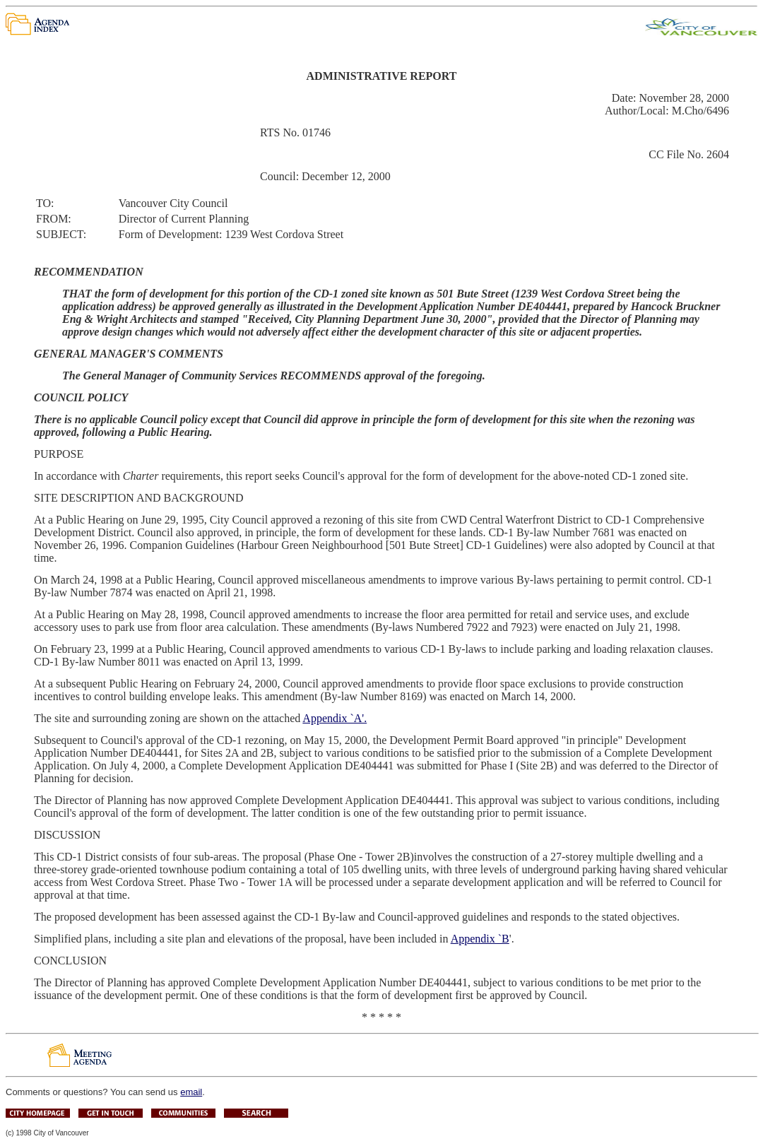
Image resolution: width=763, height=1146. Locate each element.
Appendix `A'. (334, 718)
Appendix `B (480, 939)
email (191, 1092)
